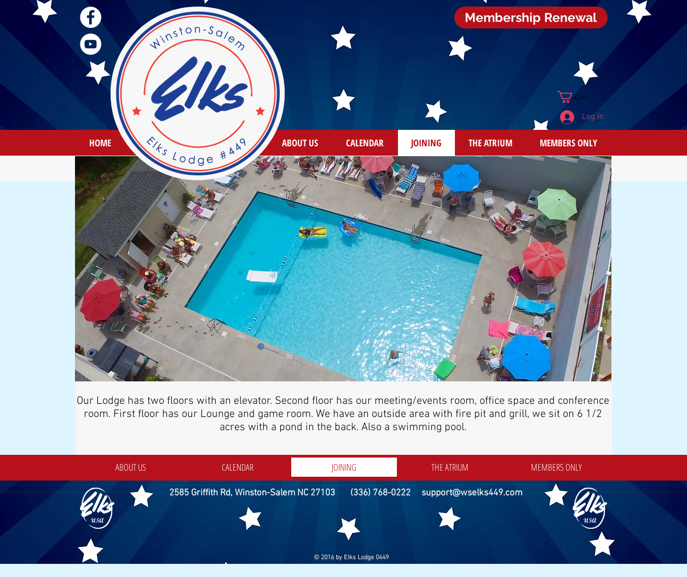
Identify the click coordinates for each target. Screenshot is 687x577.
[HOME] (100, 143)
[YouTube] (90, 44)
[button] (580, 97)
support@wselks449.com (472, 493)
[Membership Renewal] (531, 17)
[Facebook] (90, 17)
